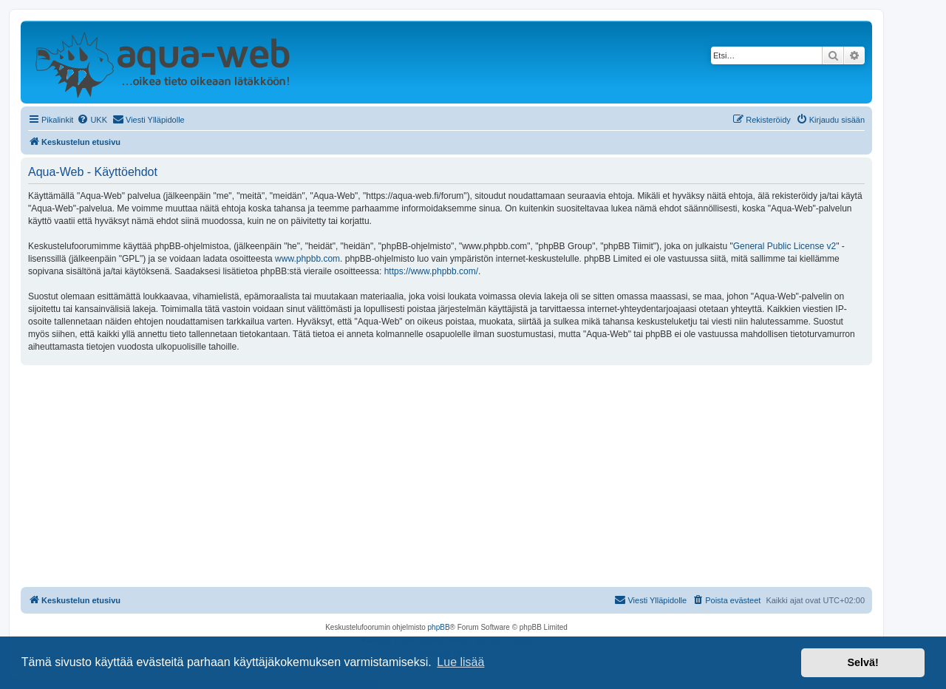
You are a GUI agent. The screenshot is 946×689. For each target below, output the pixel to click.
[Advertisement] (446, 476)
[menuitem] (92, 120)
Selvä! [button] (862, 662)
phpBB (439, 627)
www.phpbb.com (307, 259)
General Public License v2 (784, 246)
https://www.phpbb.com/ (431, 271)
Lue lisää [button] (460, 662)
